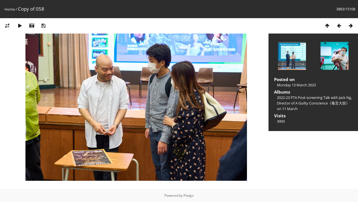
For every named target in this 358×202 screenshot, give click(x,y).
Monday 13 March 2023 (296, 84)
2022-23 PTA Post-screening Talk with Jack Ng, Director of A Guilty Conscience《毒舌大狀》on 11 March (314, 103)
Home (9, 9)
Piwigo (188, 195)
